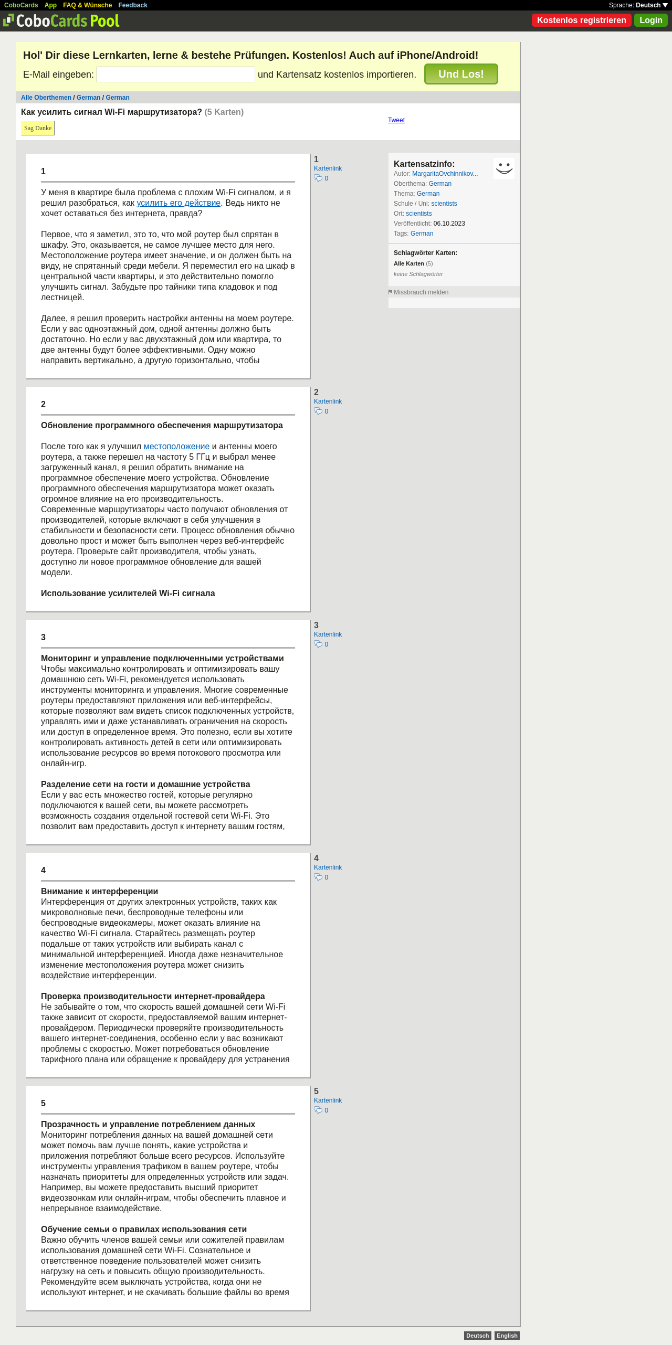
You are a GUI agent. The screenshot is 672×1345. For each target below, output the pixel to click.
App (51, 5)
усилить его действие (179, 202)
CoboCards (21, 5)
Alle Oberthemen (46, 97)
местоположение (177, 446)
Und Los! (461, 74)
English (507, 1335)
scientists (444, 203)
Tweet (396, 120)
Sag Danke (37, 128)
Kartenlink (328, 168)
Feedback (133, 5)
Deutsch (652, 5)
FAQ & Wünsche (87, 5)
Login (651, 20)
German (88, 97)
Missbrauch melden (421, 292)
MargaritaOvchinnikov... (445, 173)
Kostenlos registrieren (581, 20)
